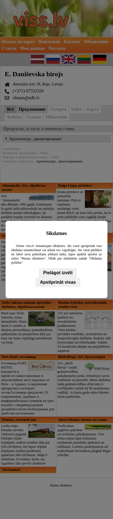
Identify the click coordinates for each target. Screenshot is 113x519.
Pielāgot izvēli (58, 272)
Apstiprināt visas (58, 282)
